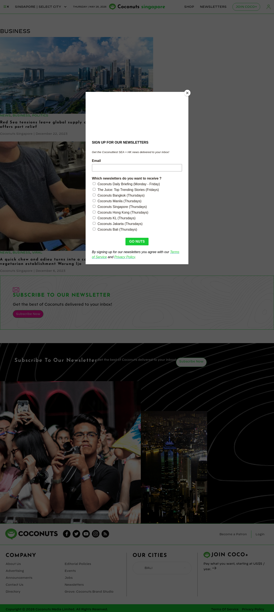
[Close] (187, 93)
